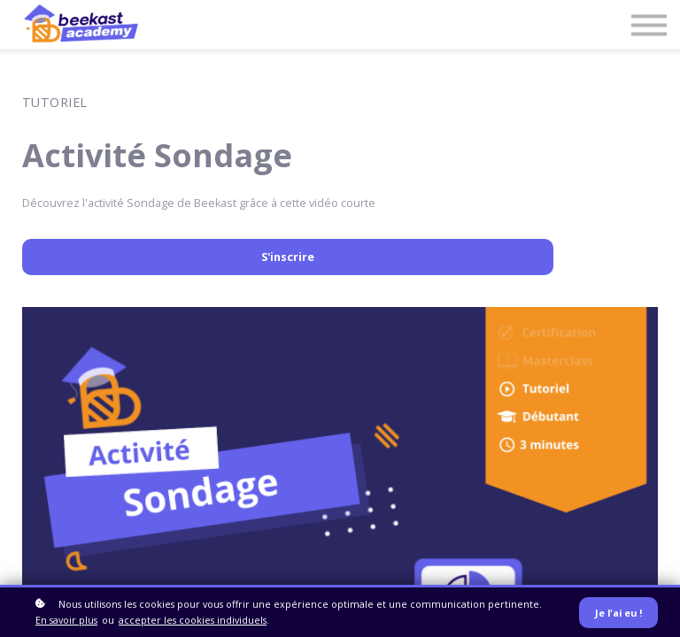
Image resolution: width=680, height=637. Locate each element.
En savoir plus (66, 619)
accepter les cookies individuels (193, 619)
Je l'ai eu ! (618, 612)
